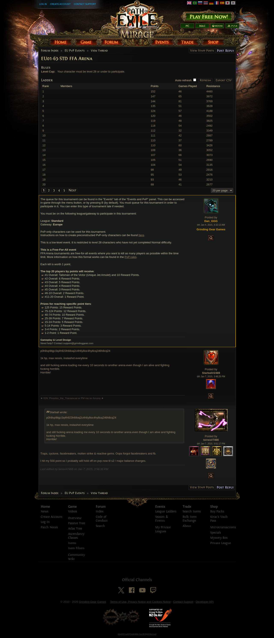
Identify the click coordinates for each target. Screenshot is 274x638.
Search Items (192, 511)
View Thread (99, 50)
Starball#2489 (211, 373)
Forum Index (49, 50)
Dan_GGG (210, 221)
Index (99, 511)
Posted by (211, 217)
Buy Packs (217, 511)
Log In (43, 4)
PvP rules (130, 257)
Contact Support (85, 4)
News (44, 511)
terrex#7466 (211, 439)
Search (100, 526)
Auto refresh (183, 80)
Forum (101, 507)
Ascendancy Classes (76, 536)
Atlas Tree (75, 528)
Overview (74, 518)
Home (45, 507)
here (141, 235)
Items (72, 543)
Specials (215, 532)
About (187, 526)
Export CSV (224, 80)
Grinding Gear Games (92, 601)
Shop (214, 507)
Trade (187, 507)
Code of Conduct (102, 519)
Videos (72, 511)
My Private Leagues (163, 529)
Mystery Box (219, 538)
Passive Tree (76, 523)
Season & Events (161, 519)
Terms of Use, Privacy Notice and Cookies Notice (140, 601)
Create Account (60, 4)
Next (72, 190)
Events (160, 507)
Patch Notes (49, 527)
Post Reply (225, 51)
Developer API (204, 601)
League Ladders (165, 511)
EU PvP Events (75, 50)
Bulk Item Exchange (190, 519)
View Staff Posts (202, 50)
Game (72, 507)
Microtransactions (223, 527)
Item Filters (76, 548)
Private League (220, 543)
